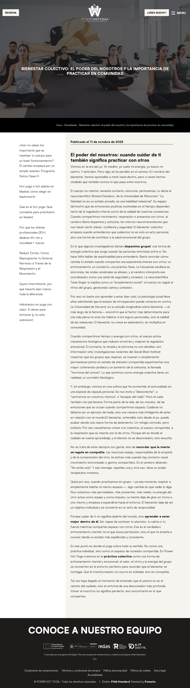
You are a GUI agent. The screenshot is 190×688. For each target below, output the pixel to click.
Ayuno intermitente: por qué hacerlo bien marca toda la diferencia (35, 289)
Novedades (70, 125)
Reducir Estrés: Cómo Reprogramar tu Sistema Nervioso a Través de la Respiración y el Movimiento (36, 263)
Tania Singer (79, 282)
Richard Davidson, (103, 196)
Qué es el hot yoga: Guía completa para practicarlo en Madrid (37, 212)
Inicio (59, 125)
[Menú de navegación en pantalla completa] (178, 12)
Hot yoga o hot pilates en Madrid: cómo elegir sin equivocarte (36, 191)
